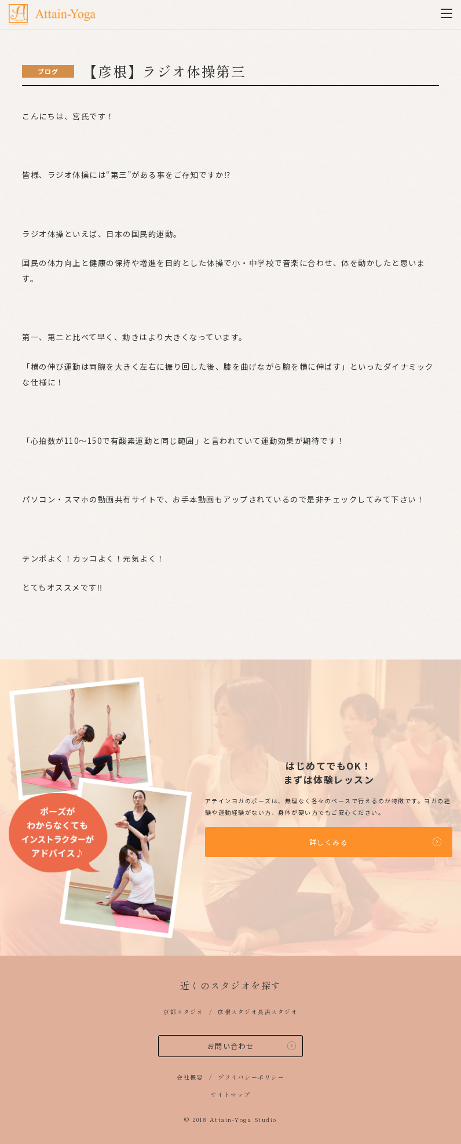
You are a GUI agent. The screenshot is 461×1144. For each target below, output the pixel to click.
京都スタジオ (183, 1011)
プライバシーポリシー (251, 1077)
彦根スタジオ (238, 1011)
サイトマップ (231, 1094)
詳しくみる (329, 842)
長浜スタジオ (278, 1011)
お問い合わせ (230, 1046)
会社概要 (190, 1077)
